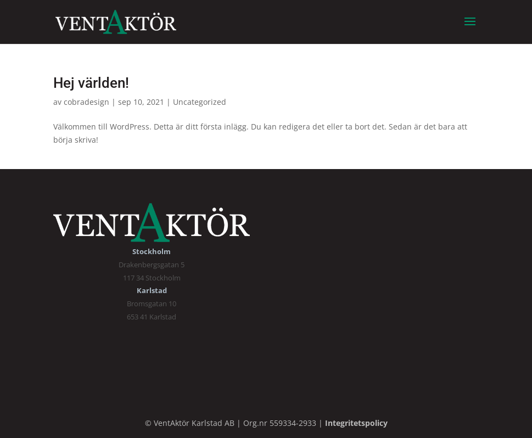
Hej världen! (91, 83)
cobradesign (86, 102)
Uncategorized (199, 102)
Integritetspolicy (356, 423)
